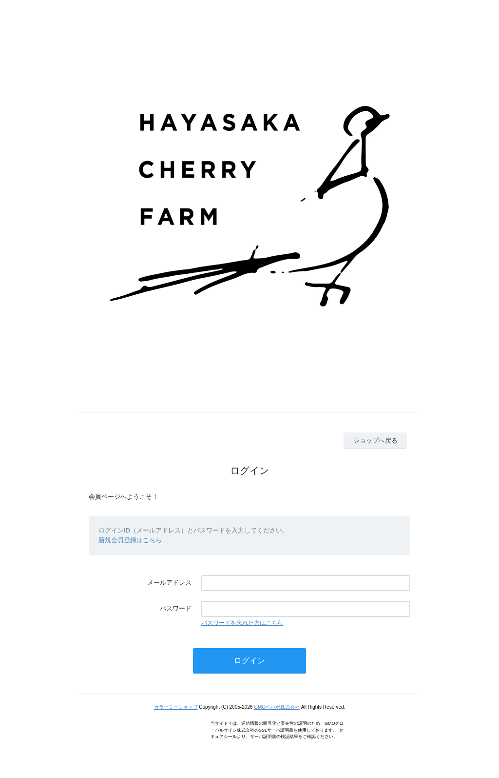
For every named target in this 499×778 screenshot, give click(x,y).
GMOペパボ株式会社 (277, 707)
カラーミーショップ (176, 707)
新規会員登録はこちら (130, 540)
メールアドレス (169, 582)
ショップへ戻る (375, 440)
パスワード (176, 608)
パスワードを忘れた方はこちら (242, 622)
